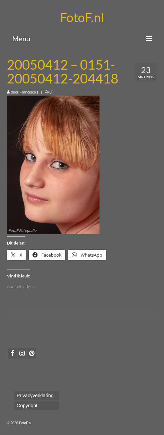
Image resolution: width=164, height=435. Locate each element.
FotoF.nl (82, 17)
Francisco (27, 92)
